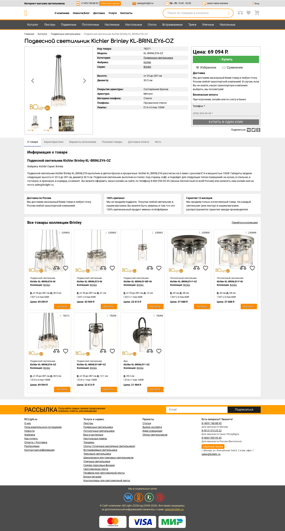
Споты (152, 24)
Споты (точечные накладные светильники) (109, 446)
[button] (84, 81)
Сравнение (232, 67)
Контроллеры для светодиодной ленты (106, 480)
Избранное (206, 67)
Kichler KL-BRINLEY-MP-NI (138, 282)
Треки (192, 24)
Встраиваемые (172, 24)
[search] (228, 13)
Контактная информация (39, 450)
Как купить (31, 438)
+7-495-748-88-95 (89, 3)
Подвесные (68, 24)
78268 (158, 316)
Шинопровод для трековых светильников (108, 457)
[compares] (56, 269)
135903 (64, 233)
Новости (29, 430)
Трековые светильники (97, 453)
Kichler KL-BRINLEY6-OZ (43, 365)
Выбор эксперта (152, 427)
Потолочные (90, 24)
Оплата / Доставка (35, 442)
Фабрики (29, 434)
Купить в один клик (226, 122)
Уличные (208, 24)
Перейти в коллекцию (245, 223)
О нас (27, 423)
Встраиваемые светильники (100, 450)
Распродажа (31, 446)
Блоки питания (92, 476)
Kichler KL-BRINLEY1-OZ (137, 365)
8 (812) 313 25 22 (212, 430)
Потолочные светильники (99, 430)
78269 (111, 316)
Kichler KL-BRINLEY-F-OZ (183, 282)
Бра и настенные (93, 434)
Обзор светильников (154, 434)
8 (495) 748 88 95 (212, 423)
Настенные (112, 24)
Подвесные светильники (158, 57)
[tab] (32, 142)
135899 (251, 233)
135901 (157, 233)
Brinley (147, 66)
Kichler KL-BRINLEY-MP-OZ (91, 365)
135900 (204, 233)
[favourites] (65, 269)
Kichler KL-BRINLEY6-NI (42, 282)
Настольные (133, 24)
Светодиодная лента (95, 469)
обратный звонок (110, 3)
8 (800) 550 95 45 (212, 437)
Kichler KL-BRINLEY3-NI (89, 282)
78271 (65, 316)
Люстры (49, 24)
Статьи (146, 423)
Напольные (227, 24)
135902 (111, 233)
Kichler (147, 62)
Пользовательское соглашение (43, 427)
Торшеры (88, 442)
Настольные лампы (95, 438)
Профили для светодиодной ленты (104, 472)
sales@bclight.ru (145, 3)
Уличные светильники (96, 461)
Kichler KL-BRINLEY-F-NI (230, 282)
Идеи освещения (152, 430)
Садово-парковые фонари (99, 465)
